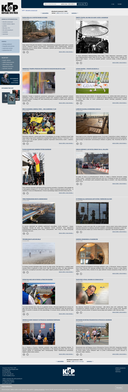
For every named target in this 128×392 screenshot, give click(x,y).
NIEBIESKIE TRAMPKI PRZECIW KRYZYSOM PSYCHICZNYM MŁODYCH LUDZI (43, 68)
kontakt (119, 4)
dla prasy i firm (6, 28)
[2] (58, 13)
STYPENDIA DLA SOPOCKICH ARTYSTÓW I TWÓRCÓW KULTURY (94, 199)
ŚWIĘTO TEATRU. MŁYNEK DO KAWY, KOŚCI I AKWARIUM (92, 17)
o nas (112, 4)
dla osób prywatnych (8, 30)
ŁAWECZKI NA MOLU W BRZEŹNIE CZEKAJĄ (88, 109)
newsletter (5, 32)
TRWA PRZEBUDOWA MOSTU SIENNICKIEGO (34, 199)
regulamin (117, 369)
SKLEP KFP (5, 57)
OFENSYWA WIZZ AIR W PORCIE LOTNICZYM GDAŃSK (37, 279)
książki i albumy (7, 60)
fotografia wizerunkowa (8, 46)
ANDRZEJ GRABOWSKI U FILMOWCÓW (87, 239)
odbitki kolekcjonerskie (8, 62)
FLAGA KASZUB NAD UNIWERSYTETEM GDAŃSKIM (36, 149)
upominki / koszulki (7, 68)
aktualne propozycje (8, 22)
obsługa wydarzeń (7, 44)
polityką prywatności (39, 389)
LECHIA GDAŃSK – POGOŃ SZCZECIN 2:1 (87, 68)
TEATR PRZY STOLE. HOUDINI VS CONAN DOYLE (89, 279)
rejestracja (5, 34)
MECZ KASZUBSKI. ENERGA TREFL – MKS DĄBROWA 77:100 (39, 109)
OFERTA (4, 41)
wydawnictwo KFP (7, 50)
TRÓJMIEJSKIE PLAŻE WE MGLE (31, 239)
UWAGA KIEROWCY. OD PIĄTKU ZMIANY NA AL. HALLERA (92, 149)
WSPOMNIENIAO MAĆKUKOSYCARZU (14, 80)
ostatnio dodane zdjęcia (9, 24)
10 (67, 13)
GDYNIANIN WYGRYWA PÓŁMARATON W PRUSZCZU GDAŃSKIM (94, 320)
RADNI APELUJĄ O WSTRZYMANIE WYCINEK (34, 17)
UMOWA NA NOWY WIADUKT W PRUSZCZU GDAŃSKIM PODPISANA (41, 320)
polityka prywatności (120, 368)
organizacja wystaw (7, 48)
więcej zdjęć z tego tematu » (66, 51)
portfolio (5, 26)
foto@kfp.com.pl (10, 375)
